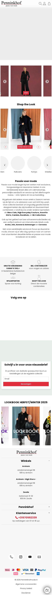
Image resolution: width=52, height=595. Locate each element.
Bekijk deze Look (24, 147)
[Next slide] (47, 81)
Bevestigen (26, 384)
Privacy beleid (26, 588)
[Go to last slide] (5, 81)
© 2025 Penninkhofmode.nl (26, 580)
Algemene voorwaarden (26, 584)
